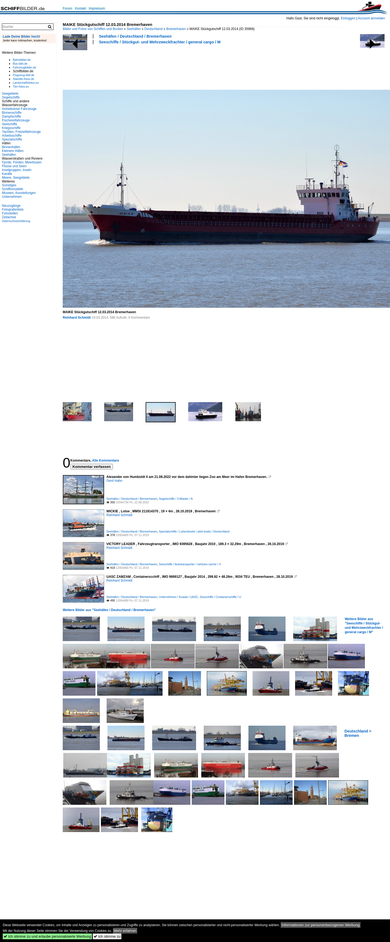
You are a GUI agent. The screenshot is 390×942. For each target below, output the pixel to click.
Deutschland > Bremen (357, 733)
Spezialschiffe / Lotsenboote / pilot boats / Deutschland (194, 531)
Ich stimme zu (107, 936)
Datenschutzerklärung (16, 221)
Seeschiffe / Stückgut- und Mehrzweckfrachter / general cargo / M (159, 42)
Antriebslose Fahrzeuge (19, 109)
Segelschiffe (11, 97)
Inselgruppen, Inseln (16, 170)
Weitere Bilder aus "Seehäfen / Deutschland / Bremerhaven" (109, 610)
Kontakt (80, 8)
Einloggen (348, 18)
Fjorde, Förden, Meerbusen (21, 162)
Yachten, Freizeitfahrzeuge (21, 132)
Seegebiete (10, 93)
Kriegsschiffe (11, 128)
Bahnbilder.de (22, 59)
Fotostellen (10, 213)
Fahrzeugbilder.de (24, 67)
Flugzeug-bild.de (23, 75)
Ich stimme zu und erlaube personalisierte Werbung (47, 936)
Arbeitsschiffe (12, 135)
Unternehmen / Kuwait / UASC (178, 597)
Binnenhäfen (11, 147)
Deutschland (153, 29)
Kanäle (7, 174)
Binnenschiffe (12, 113)
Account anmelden (371, 18)
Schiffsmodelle (12, 189)
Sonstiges (9, 185)
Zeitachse (9, 217)
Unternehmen (12, 197)
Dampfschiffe (11, 116)
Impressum (97, 8)
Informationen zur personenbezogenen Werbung (320, 925)
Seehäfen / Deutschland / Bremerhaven (135, 36)
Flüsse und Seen (14, 166)
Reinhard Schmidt (77, 317)
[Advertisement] (162, 66)
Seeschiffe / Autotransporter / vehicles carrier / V (190, 564)
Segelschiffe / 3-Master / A (176, 498)
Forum (67, 8)
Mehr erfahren (125, 931)
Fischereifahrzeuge (16, 120)
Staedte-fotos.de (23, 78)
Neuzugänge (11, 206)
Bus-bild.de (20, 63)
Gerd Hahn (114, 481)
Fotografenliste (12, 209)
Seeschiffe (9, 124)
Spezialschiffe (12, 139)
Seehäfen (134, 29)
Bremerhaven (176, 29)
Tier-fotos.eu (21, 86)
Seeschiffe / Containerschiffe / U (220, 597)
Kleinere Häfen (12, 151)
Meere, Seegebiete (15, 178)
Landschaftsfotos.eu (26, 82)
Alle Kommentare (105, 460)
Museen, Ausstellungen (19, 193)
